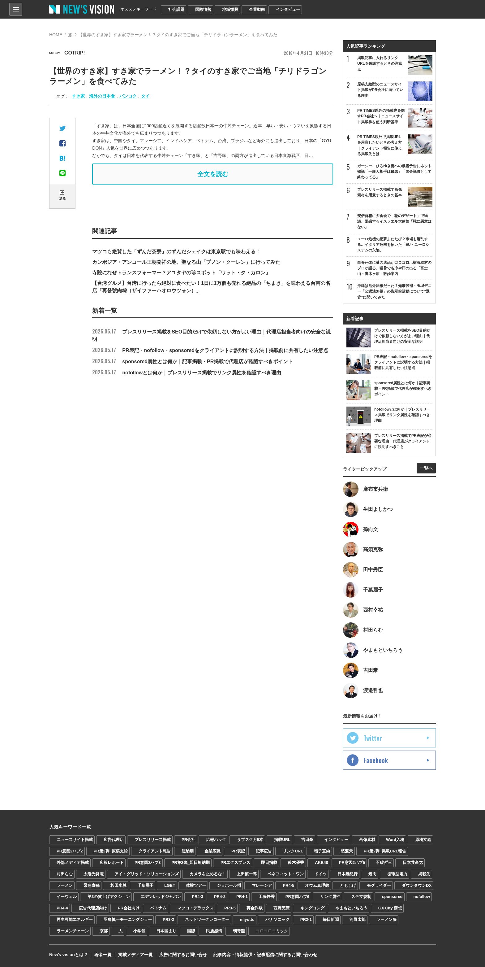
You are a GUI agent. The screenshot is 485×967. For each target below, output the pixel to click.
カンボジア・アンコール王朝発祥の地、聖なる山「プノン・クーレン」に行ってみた (186, 262)
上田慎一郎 (247, 874)
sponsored (392, 896)
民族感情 (214, 931)
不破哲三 (384, 862)
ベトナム (158, 908)
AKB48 (321, 862)
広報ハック (216, 839)
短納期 (188, 851)
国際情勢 (203, 9)
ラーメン (65, 885)
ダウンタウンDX (416, 885)
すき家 (78, 96)
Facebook (375, 760)
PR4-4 (62, 908)
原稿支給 (423, 839)
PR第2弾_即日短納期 (191, 862)
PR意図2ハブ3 (148, 862)
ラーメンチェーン (73, 931)
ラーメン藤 (386, 919)
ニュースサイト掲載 (75, 839)
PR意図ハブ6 (297, 896)
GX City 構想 (390, 908)
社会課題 (176, 9)
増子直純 (322, 851)
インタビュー (288, 9)
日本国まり (166, 931)
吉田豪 (307, 839)
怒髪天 (347, 851)
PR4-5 (288, 885)
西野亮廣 (281, 908)
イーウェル (67, 896)
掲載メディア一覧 (135, 954)
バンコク (128, 96)
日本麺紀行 (347, 874)
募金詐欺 (255, 908)
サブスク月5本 (250, 839)
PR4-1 (242, 896)
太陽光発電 (94, 874)
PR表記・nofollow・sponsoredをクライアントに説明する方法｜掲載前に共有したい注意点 (210, 350)
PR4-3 (197, 896)
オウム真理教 (317, 885)
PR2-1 (306, 919)
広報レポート (112, 862)
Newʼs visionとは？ (68, 954)
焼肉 (372, 874)
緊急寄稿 (92, 885)
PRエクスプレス (235, 862)
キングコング (312, 908)
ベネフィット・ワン (286, 874)
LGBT (169, 885)
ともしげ (348, 885)
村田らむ (65, 874)
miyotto (247, 919)
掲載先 (424, 874)
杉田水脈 (118, 885)
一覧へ (426, 468)
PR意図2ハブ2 (70, 851)
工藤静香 (267, 896)
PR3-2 (168, 919)
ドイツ (321, 874)
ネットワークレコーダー (207, 919)
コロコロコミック (272, 931)
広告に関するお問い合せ (183, 954)
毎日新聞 (331, 919)
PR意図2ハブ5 (352, 862)
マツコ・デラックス (195, 908)
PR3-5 (230, 908)
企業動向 (257, 9)
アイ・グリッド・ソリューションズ (146, 874)
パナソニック (277, 919)
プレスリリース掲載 (153, 839)
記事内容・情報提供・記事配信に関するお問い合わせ (265, 954)
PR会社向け (128, 908)
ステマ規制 (361, 896)
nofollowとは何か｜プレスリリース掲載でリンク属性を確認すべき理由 (186, 372)
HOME (55, 34)
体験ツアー (196, 885)
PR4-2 (219, 896)
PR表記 (238, 851)
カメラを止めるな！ (208, 874)
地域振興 (230, 9)
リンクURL (293, 851)
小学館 (139, 931)
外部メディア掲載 (73, 862)
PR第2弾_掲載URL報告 (385, 851)
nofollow (422, 896)
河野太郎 (358, 919)
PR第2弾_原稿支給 (111, 851)
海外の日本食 (102, 96)
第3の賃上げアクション (109, 896)
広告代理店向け (93, 908)
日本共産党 (413, 862)
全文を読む (212, 174)
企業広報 (212, 851)
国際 (191, 931)
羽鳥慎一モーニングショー (128, 919)
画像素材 (367, 839)
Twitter (372, 738)
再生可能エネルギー (75, 919)
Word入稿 (395, 839)
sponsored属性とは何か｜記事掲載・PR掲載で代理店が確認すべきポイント (192, 361)
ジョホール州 (229, 885)
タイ (145, 96)
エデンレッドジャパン (161, 896)
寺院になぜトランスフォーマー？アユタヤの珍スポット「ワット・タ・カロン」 (181, 272)
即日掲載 (269, 862)
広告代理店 (114, 839)
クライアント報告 (155, 851)
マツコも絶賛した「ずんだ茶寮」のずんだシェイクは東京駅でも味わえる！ (176, 251)
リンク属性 (330, 896)
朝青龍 (239, 931)
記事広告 (264, 851)
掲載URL (282, 839)
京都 (104, 931)
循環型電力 (397, 874)
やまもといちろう (351, 908)
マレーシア (262, 885)
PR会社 (188, 839)
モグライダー (379, 885)
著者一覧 (103, 954)
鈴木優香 (296, 862)
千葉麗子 (145, 885)
